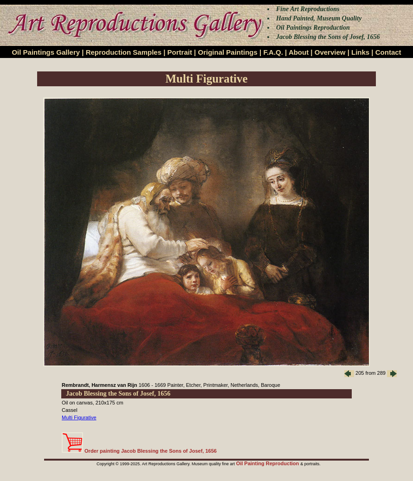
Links (360, 52)
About (299, 52)
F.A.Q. (273, 52)
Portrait (180, 52)
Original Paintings (227, 52)
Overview (330, 52)
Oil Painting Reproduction (268, 463)
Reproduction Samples (123, 52)
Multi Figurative (79, 417)
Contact (388, 52)
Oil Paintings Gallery (46, 52)
